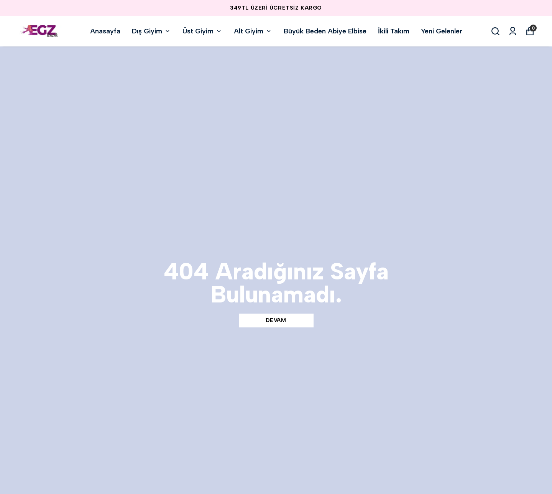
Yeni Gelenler (441, 31)
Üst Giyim (202, 31)
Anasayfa (105, 31)
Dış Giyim (151, 31)
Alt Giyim (253, 31)
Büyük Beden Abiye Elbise (325, 31)
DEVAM (276, 320)
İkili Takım (393, 31)
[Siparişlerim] (513, 31)
